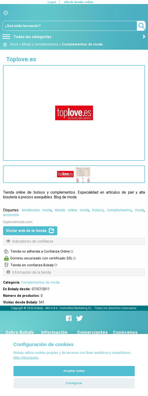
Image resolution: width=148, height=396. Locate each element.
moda (139, 210)
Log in (52, 2)
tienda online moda (72, 210)
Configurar (74, 383)
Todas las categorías (26, 37)
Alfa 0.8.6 (51, 308)
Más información (26, 358)
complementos (119, 210)
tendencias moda (37, 210)
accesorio (11, 215)
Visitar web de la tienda (30, 230)
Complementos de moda (40, 282)
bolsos (98, 210)
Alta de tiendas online (78, 2)
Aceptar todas (74, 371)
